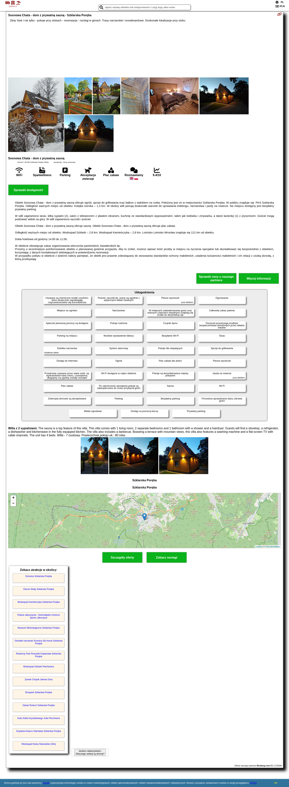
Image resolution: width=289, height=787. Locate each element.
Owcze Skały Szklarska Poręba (38, 589)
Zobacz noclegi (166, 557)
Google (46, 783)
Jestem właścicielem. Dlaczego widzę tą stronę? (90, 752)
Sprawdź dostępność (28, 190)
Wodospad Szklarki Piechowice (38, 666)
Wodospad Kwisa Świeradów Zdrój (39, 744)
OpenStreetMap (272, 546)
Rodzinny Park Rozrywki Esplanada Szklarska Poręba (38, 655)
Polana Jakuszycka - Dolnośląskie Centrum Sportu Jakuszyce (38, 616)
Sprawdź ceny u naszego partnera (216, 278)
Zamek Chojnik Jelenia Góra (39, 679)
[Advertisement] (144, 50)
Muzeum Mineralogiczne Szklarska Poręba (39, 628)
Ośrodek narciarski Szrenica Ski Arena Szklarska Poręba (38, 642)
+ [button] (13, 498)
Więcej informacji (259, 278)
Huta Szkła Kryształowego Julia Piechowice (38, 718)
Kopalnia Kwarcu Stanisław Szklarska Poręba (38, 731)
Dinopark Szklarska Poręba (38, 692)
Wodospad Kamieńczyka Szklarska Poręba (39, 602)
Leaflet (259, 546)
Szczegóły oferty (122, 557)
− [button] (13, 503)
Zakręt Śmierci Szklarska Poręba (38, 705)
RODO (253, 783)
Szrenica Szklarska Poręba (38, 576)
